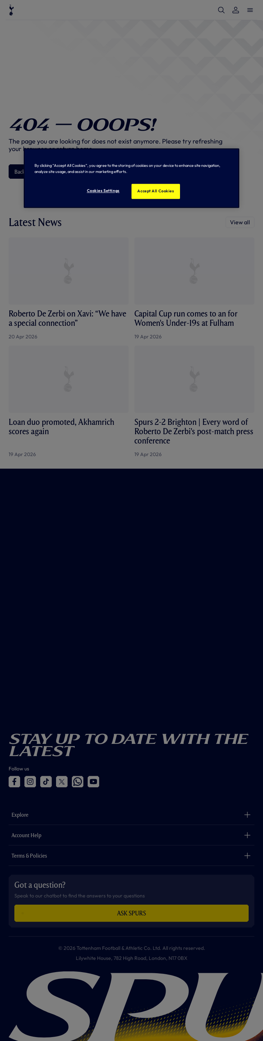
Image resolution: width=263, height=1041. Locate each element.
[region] (131, 178)
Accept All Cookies (155, 191)
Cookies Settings (103, 190)
